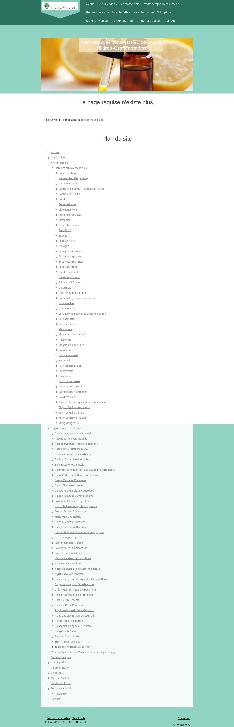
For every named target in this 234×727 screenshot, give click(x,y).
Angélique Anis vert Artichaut (71, 438)
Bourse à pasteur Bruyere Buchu (73, 454)
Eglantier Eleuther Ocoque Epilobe (74, 501)
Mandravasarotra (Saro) (72, 334)
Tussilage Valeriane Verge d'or (72, 646)
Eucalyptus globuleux (71, 256)
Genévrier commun (69, 277)
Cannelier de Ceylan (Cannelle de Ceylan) (82, 188)
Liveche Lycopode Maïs (68, 553)
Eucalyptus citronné (70, 251)
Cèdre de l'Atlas (67, 204)
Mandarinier (65, 329)
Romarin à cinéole (69, 381)
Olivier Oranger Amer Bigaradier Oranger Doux (81, 579)
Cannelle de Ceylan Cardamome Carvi (76, 475)
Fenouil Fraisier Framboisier (71, 511)
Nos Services (58, 157)
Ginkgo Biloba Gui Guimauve (71, 527)
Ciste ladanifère (68, 209)
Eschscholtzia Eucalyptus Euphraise (76, 506)
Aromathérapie (59, 162)
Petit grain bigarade (70, 365)
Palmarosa (65, 350)
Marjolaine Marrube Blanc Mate (73, 558)
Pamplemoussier (68, 355)
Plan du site (78, 718)
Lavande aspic (67, 308)
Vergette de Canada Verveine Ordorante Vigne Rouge (85, 652)
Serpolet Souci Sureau (67, 636)
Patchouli (64, 360)
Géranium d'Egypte (69, 282)
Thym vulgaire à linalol (72, 412)
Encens (63, 235)
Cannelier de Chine (69, 194)
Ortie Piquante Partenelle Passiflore (75, 589)
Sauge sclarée (67, 397)
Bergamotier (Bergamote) (73, 178)
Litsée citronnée (68, 324)
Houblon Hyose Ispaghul (69, 537)
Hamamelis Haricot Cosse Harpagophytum (79, 532)
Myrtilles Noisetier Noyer (69, 574)
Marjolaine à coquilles (71, 345)
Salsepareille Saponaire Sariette (73, 626)
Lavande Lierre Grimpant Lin (71, 548)
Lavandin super (67, 318)
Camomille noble (68, 183)
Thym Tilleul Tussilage (67, 641)
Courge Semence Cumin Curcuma (74, 495)
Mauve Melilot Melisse (68, 563)
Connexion (184, 718)
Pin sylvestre (66, 371)
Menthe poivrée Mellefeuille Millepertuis (77, 568)
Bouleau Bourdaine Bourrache (72, 459)
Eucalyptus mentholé (71, 261)
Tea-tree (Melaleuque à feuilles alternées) (82, 402)
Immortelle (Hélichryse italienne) (77, 298)
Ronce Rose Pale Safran (69, 620)
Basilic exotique (68, 173)
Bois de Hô (65, 230)
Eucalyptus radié (68, 266)
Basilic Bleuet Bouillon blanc (71, 449)
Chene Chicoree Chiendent (70, 485)
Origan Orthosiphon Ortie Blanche (74, 584)
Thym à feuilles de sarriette (74, 407)
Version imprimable (57, 718)
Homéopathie (58, 662)
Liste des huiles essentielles (71, 168)
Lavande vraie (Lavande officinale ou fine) (83, 313)
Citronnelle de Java (70, 214)
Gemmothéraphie (61, 657)
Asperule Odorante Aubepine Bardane (76, 443)
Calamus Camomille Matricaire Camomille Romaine (85, 469)
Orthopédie (57, 672)
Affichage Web (181, 724)
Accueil (55, 152)
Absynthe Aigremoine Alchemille (73, 433)
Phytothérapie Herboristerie (66, 428)
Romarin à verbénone (71, 386)
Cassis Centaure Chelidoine (70, 480)
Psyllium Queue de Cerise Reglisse (74, 610)
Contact (55, 698)
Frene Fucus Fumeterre (68, 516)
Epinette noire (67, 240)
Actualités (61, 693)
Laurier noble (66, 303)
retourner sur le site (92, 119)
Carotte (63, 199)
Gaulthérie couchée (70, 272)
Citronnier (64, 220)
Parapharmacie (60, 667)
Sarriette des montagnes (73, 391)
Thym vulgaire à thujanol (73, 417)
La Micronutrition (61, 683)
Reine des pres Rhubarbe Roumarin (75, 615)
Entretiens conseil (61, 688)
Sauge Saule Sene (65, 631)
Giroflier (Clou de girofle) (73, 292)
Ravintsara (65, 339)
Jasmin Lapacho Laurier (69, 542)
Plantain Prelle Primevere (69, 605)
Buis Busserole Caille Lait (69, 464)
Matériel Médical (60, 678)
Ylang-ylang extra (69, 423)
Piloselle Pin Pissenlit (67, 600)
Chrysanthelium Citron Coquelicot (74, 490)
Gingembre (65, 287)
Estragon (64, 246)
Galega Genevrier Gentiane (70, 521)
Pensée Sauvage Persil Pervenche (74, 594)
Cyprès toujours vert (70, 225)
